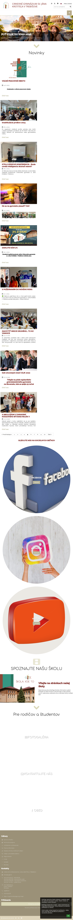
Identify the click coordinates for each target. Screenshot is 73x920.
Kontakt (6, 862)
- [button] (55, 3)
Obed (36, 810)
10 (44, 434)
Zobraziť (36, 482)
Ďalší (50, 434)
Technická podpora (9, 842)
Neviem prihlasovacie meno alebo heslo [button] (36, 907)
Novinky (6, 865)
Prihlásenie (68, 3)
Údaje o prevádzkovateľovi (11, 853)
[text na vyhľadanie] (63, 6)
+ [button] (52, 3)
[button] (61, 3)
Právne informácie (9, 848)
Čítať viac (5, 96)
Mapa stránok (8, 856)
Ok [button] (68, 915)
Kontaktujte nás (36, 773)
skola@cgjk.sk (8, 874)
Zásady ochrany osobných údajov (13, 851)
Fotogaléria (36, 737)
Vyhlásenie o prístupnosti (11, 845)
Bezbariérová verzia (7, 918)
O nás (5, 859)
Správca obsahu (8, 839)
